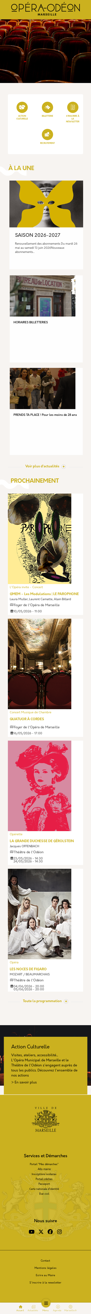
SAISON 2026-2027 (37, 235)
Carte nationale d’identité (44, 1189)
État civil (44, 1194)
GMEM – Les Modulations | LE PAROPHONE (44, 594)
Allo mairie (44, 1169)
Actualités (33, 1311)
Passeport (44, 1184)
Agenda (57, 1311)
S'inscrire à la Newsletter (72, 112)
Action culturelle (22, 111)
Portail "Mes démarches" (44, 1164)
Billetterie (47, 109)
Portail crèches (44, 1179)
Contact (45, 1260)
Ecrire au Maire (45, 1275)
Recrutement (47, 136)
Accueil (20, 1311)
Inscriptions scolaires (44, 1174)
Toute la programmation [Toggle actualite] (42, 1001)
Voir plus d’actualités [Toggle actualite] (42, 466)
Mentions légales (45, 1268)
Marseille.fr (70, 1308)
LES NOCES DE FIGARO (28, 969)
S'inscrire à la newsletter (45, 1282)
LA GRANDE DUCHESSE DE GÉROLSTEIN (42, 841)
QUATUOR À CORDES (27, 719)
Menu (45, 1311)
